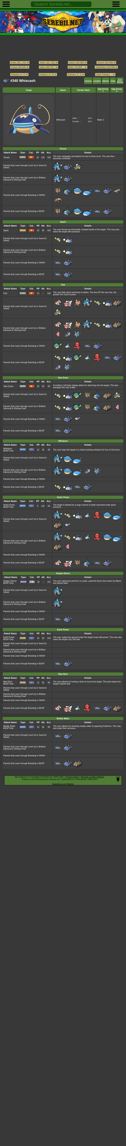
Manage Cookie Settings (92, 777)
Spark (6, 230)
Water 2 (100, 120)
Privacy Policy (72, 777)
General (88, 81)
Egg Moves (120, 81)
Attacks (105, 81)
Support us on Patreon (63, 784)
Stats (113, 81)
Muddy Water (9, 726)
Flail (5, 293)
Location (97, 81)
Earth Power (8, 637)
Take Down (8, 386)
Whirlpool (7, 449)
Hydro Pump (9, 505)
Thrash (6, 157)
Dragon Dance (9, 581)
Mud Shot (7, 682)
